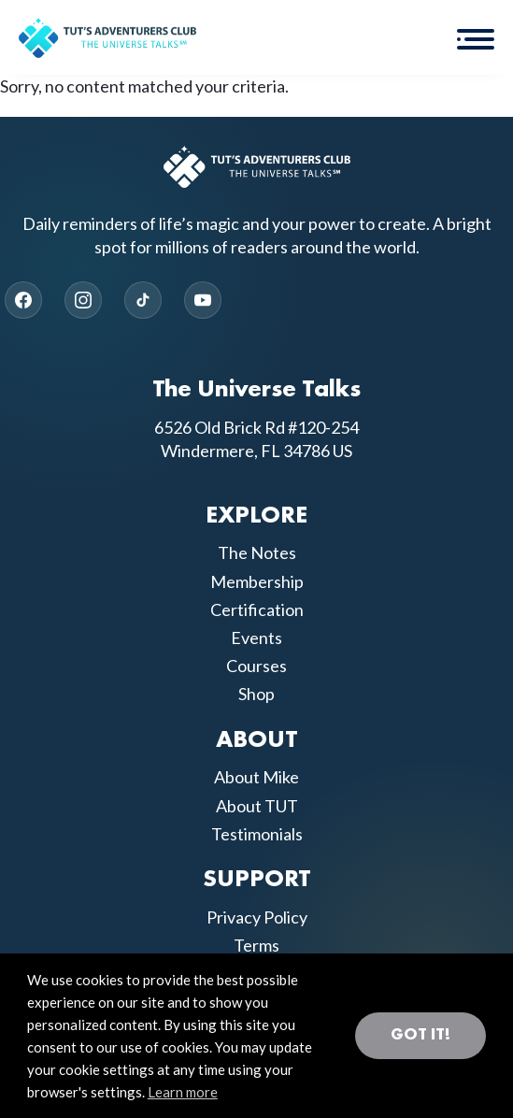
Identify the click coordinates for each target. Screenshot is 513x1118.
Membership (257, 581)
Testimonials (257, 834)
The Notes (257, 552)
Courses (256, 665)
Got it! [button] (420, 1034)
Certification (257, 609)
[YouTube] (202, 300)
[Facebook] (23, 300)
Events (256, 637)
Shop (256, 693)
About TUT (257, 806)
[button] (475, 37)
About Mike (256, 777)
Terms (256, 945)
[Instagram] (83, 300)
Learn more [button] (183, 1091)
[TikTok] (143, 300)
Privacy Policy (257, 917)
